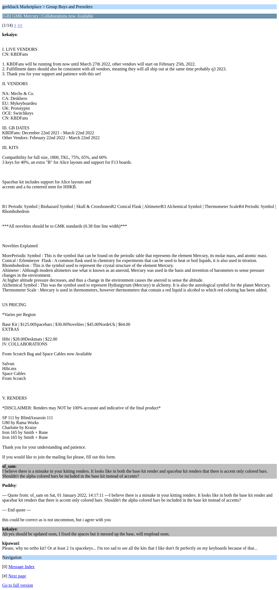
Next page (17, 576)
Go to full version (17, 585)
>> (19, 25)
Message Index (21, 566)
